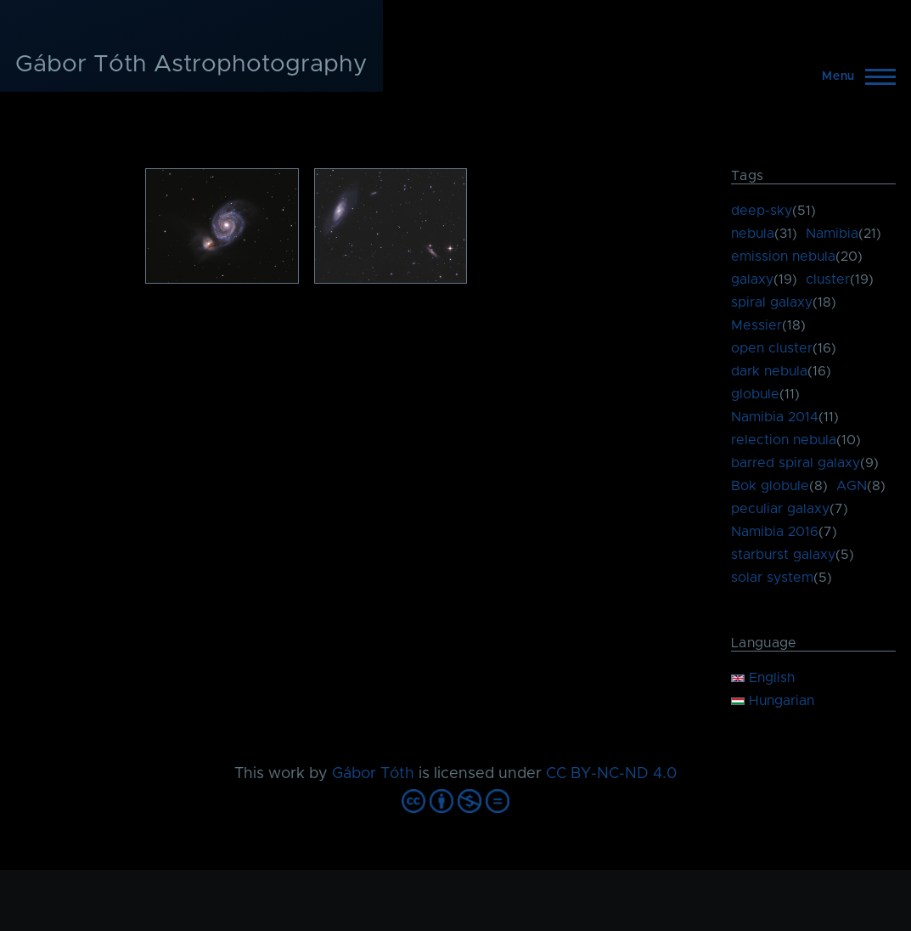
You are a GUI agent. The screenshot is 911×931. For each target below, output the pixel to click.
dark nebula (769, 371)
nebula (752, 233)
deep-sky (761, 210)
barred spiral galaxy (795, 463)
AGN (851, 486)
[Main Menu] (854, 76)
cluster (828, 279)
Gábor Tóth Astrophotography (191, 64)
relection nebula (783, 440)
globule (755, 394)
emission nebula (783, 256)
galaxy (752, 279)
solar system (772, 577)
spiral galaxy (772, 302)
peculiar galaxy (780, 509)
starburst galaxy (783, 554)
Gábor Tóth (373, 773)
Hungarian (772, 701)
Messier (756, 325)
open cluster (772, 348)
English (763, 678)
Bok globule (770, 486)
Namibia (832, 233)
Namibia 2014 (774, 417)
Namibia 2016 (774, 532)
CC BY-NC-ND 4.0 (611, 773)
